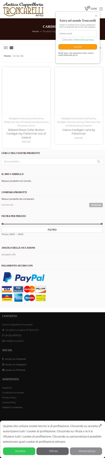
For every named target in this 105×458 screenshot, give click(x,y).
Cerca (98, 161)
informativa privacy (84, 39)
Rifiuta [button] (52, 451)
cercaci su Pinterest (15, 370)
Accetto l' (79, 40)
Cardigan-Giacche (66, 122)
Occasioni (23, 125)
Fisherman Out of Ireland (17, 122)
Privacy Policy (9, 397)
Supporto (7, 387)
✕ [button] (101, 425)
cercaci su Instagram (16, 364)
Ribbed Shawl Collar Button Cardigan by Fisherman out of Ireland (26, 133)
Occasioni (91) (8, 254)
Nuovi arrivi (42, 122)
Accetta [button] (19, 451)
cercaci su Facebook (15, 359)
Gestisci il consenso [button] (12, 407)
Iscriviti (78, 47)
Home (35, 31)
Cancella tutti (7, 205)
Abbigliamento (17, 118)
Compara (96, 205)
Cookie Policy (9, 402)
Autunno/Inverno (34, 118)
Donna (80, 122)
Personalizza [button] (85, 451)
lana (33, 122)
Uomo (32, 125)
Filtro (52, 229)
